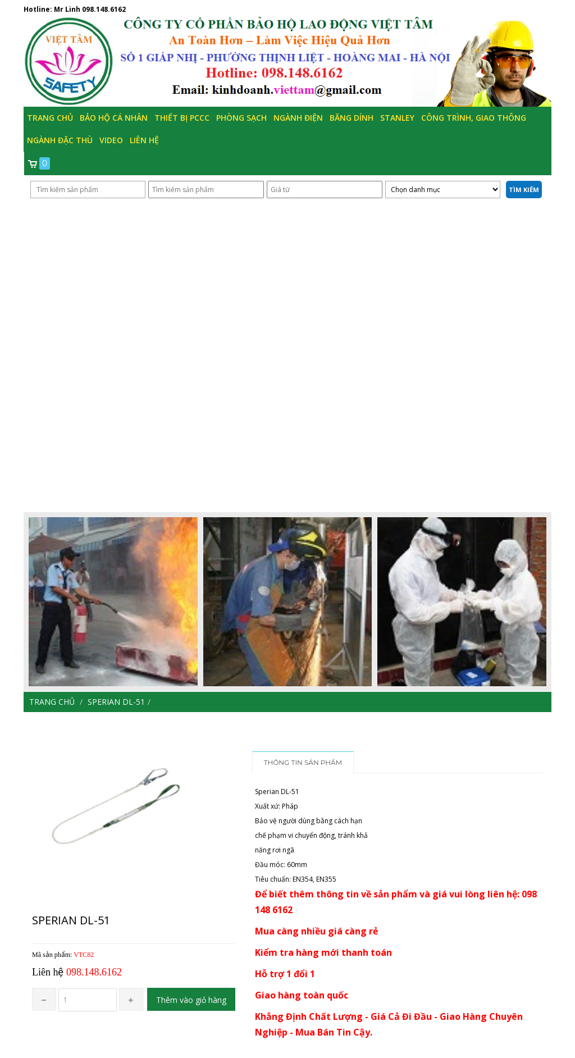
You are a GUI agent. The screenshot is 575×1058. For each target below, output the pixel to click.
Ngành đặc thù (60, 140)
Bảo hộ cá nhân (114, 117)
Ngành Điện (298, 117)
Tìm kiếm (524, 189)
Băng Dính (351, 117)
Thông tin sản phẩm (303, 762)
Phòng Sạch (241, 117)
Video (111, 140)
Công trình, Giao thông (473, 117)
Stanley (397, 117)
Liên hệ (144, 140)
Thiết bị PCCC (181, 117)
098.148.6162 (104, 9)
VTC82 (84, 955)
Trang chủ (50, 117)
